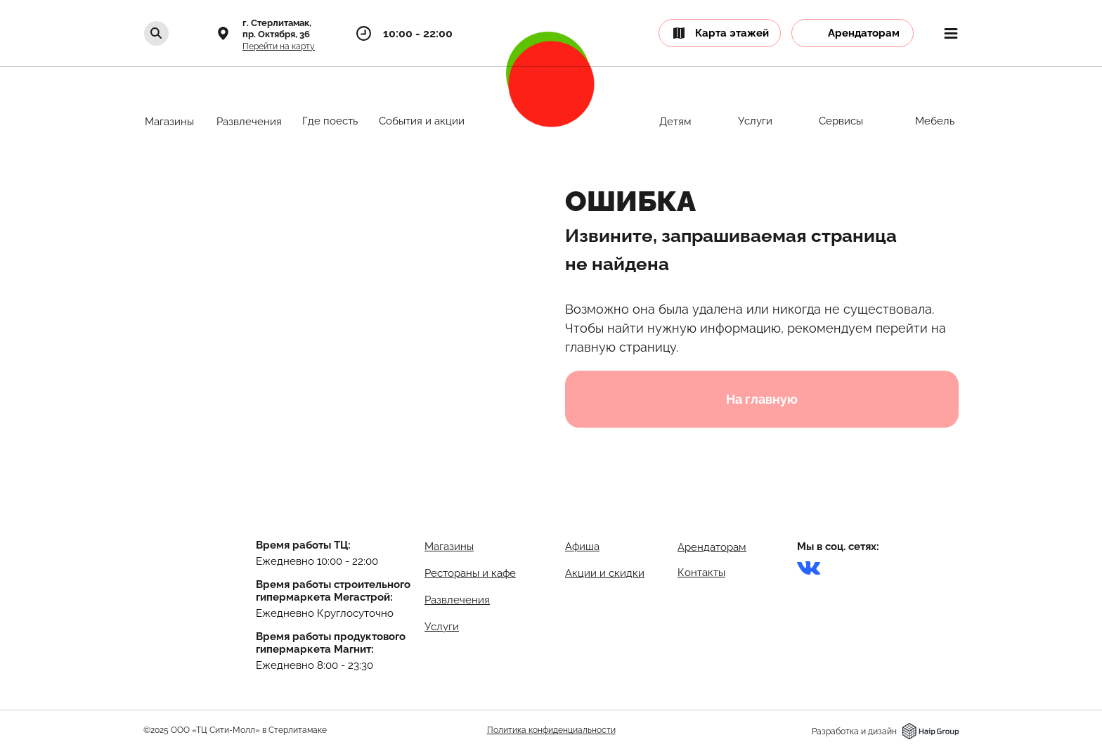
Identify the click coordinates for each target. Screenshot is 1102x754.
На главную (762, 399)
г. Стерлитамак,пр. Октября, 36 (276, 28)
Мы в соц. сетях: (838, 546)
